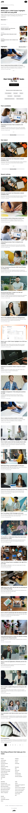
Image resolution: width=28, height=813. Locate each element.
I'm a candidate (14, 808)
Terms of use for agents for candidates (20, 785)
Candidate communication (5, 769)
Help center (17, 770)
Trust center (3, 797)
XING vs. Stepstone (4, 792)
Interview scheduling (4, 774)
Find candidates (8, 93)
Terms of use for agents (19, 790)
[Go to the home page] (2, 2)
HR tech (21, 93)
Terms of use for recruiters (19, 789)
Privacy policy (17, 793)
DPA (16, 795)
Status (2, 800)
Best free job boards (4, 786)
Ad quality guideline (18, 792)
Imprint (16, 783)
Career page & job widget (5, 771)
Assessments (3, 768)
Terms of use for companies (20, 787)
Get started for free (14, 84)
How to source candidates (5, 787)
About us (16, 760)
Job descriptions (18, 774)
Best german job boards (5, 789)
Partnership (17, 763)
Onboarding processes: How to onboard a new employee (9, 40)
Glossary (16, 771)
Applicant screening (4, 766)
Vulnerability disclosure (5, 799)
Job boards (3, 777)
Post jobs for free (4, 783)
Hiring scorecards (4, 772)
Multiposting (3, 761)
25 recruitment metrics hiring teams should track (8, 35)
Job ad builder (3, 760)
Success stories (18, 773)
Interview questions (18, 776)
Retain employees (20, 98)
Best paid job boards (4, 791)
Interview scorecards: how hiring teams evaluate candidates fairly (8, 29)
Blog (16, 768)
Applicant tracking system (5, 784)
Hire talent (2, 32)
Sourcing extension (4, 763)
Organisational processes (9, 98)
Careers (16, 761)
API (1, 778)
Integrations (3, 775)
